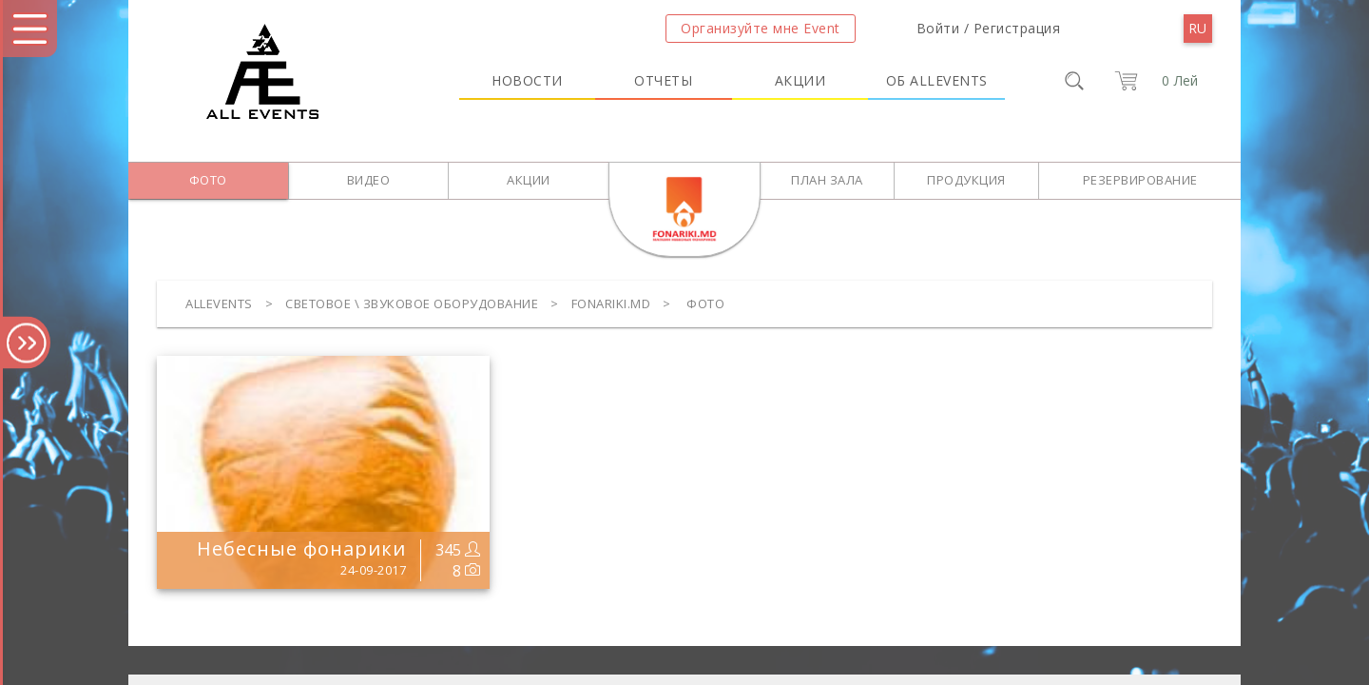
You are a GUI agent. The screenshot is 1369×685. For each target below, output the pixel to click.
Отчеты (663, 80)
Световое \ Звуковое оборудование (411, 303)
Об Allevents (937, 80)
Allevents (219, 303)
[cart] (1152, 81)
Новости (527, 80)
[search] (1074, 81)
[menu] (1198, 28)
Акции (800, 80)
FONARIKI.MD (611, 303)
